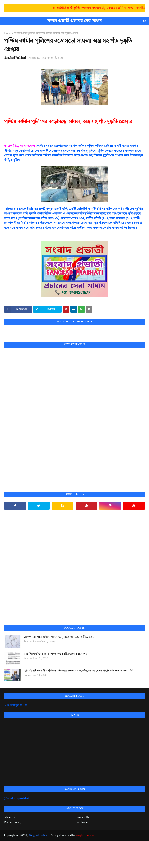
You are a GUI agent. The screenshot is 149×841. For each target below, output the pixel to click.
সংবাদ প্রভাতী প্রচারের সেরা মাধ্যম (74, 21)
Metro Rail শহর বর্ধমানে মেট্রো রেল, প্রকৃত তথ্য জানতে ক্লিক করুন (58, 637)
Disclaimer (82, 822)
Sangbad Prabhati (15, 58)
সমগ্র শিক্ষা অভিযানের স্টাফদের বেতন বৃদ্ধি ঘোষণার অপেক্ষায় (55, 654)
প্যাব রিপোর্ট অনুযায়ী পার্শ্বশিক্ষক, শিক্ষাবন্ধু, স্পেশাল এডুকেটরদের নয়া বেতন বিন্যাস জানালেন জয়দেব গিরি (78, 670)
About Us (9, 817)
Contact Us (82, 817)
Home (7, 33)
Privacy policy (12, 822)
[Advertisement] (35, 415)
